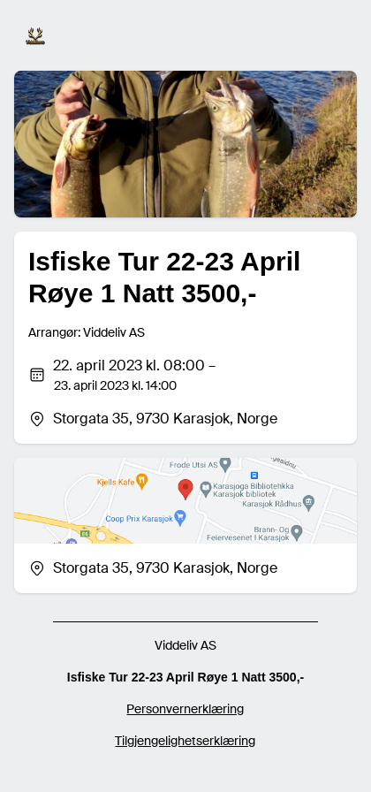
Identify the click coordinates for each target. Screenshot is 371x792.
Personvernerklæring (185, 709)
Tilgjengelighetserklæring (185, 741)
